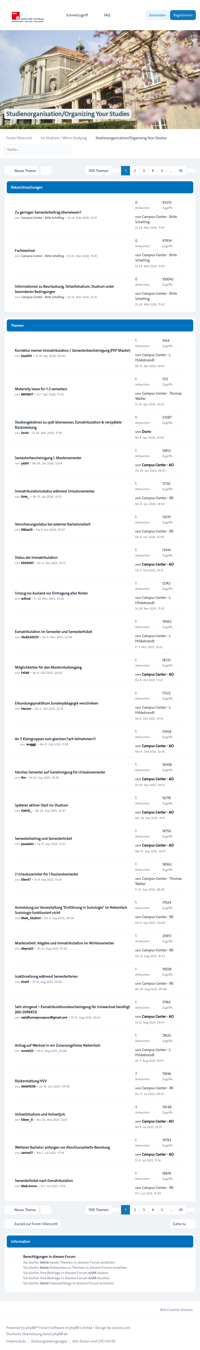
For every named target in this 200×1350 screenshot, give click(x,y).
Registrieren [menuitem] (182, 15)
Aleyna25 (27, 948)
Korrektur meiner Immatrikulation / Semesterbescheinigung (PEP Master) (72, 350)
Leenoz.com (121, 1327)
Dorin (25, 433)
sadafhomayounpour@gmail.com (44, 1017)
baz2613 (26, 356)
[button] (191, 170)
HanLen (26, 708)
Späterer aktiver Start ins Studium (41, 805)
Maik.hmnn (29, 1186)
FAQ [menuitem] (103, 15)
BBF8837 (27, 394)
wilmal (25, 598)
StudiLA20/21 (30, 637)
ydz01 (25, 463)
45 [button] (181, 170)
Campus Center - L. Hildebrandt (153, 357)
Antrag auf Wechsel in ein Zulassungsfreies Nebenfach (57, 1045)
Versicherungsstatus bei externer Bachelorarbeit (52, 524)
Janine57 (27, 1152)
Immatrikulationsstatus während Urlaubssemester (55, 491)
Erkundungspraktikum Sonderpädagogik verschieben (56, 703)
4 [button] (153, 170)
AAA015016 (28, 1086)
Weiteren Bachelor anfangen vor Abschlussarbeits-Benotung (62, 1147)
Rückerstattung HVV (31, 1081)
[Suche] (56, 149)
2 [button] (135, 170)
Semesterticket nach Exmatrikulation (44, 1180)
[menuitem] (74, 15)
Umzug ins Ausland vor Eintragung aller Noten (51, 593)
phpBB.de (60, 1333)
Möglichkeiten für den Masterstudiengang (48, 667)
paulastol (27, 844)
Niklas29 (27, 529)
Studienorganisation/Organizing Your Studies (67, 114)
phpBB (31, 1327)
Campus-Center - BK (157, 498)
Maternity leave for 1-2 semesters (41, 389)
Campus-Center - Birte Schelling (42, 217)
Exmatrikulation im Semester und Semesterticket (53, 631)
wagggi (31, 744)
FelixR (25, 672)
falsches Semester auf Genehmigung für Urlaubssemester (60, 772)
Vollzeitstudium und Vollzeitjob (40, 1114)
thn (23, 777)
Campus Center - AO (158, 465)
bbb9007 (27, 563)
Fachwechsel (25, 250)
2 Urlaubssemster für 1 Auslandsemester (46, 874)
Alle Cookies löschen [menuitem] (173, 1309)
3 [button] (144, 170)
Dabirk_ (26, 810)
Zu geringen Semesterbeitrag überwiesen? (48, 212)
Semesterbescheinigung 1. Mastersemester (48, 457)
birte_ (25, 496)
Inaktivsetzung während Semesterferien (46, 976)
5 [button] (162, 170)
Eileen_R (27, 1119)
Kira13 (25, 982)
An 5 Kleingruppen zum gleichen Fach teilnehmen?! (55, 738)
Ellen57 (26, 879)
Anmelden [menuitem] (157, 15)
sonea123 (27, 1050)
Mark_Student (31, 918)
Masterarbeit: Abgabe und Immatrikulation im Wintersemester (64, 943)
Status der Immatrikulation (36, 557)
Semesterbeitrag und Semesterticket (43, 838)
